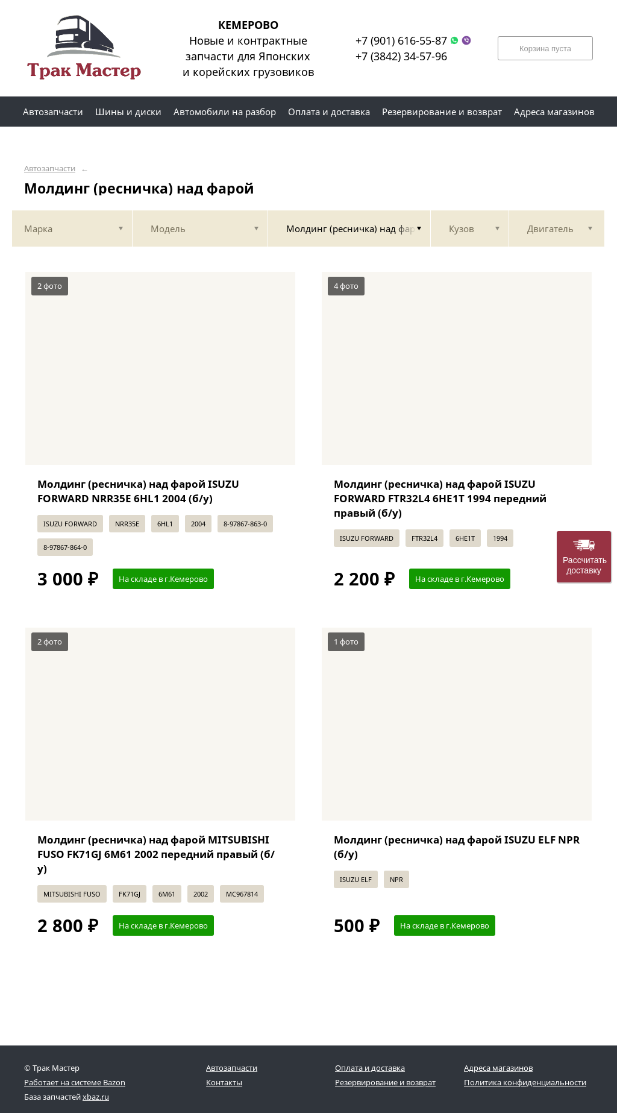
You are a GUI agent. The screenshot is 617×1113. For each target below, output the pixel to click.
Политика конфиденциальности (525, 1082)
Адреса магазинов (498, 1067)
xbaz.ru (96, 1096)
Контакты (224, 1082)
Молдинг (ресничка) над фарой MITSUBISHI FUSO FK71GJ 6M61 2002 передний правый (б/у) (156, 854)
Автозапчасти (49, 168)
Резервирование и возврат (385, 1082)
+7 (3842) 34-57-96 (401, 56)
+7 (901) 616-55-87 (401, 40)
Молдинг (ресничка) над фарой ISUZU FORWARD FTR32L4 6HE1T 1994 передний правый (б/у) (440, 498)
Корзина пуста (545, 48)
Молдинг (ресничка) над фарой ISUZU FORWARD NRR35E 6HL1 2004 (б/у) (138, 491)
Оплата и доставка (370, 1067)
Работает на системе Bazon (74, 1082)
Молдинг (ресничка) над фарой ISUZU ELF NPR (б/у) (457, 847)
